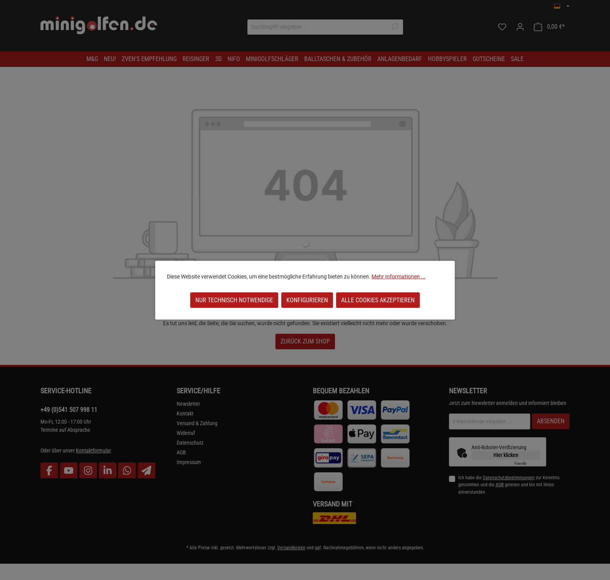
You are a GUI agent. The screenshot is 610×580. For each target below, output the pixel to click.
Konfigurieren (307, 299)
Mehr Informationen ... (399, 276)
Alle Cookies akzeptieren (378, 299)
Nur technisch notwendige (234, 299)
